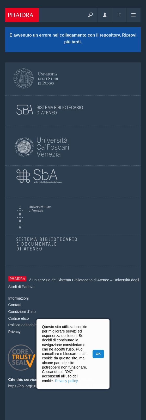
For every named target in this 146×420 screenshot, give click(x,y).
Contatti (14, 305)
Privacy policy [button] (66, 381)
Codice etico (18, 318)
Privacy (14, 332)
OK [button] (98, 354)
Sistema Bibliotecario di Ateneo (83, 280)
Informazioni (18, 298)
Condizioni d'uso (22, 312)
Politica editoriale (22, 325)
